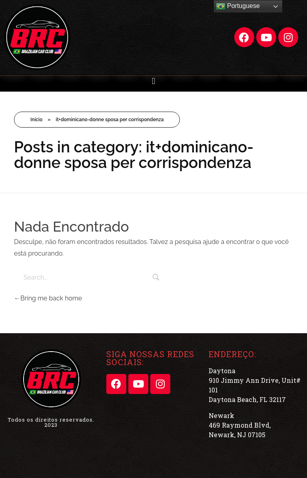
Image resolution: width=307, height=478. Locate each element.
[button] (153, 81)
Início (36, 119)
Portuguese (238, 6)
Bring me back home (48, 298)
